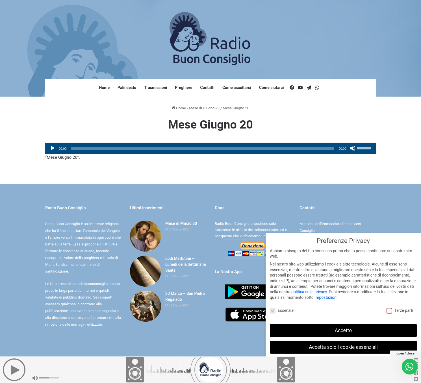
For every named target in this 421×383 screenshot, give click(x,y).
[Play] (52, 148)
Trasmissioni (155, 87)
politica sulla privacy (309, 292)
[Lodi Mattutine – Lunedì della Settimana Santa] (145, 271)
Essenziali (282, 310)
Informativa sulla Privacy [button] (355, 376)
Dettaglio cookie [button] (326, 376)
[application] (210, 148)
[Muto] (352, 148)
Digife (250, 373)
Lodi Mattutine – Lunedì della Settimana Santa (185, 264)
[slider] (202, 148)
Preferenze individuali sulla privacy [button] (343, 363)
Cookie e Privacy (215, 373)
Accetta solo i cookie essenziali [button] (343, 347)
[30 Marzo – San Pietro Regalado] (145, 306)
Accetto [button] (343, 330)
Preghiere (183, 87)
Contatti (207, 87)
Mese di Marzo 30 (181, 223)
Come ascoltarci (236, 87)
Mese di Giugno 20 (204, 108)
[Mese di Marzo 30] (145, 236)
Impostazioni (325, 297)
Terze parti (400, 310)
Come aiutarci (271, 87)
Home (104, 87)
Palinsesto (127, 87)
